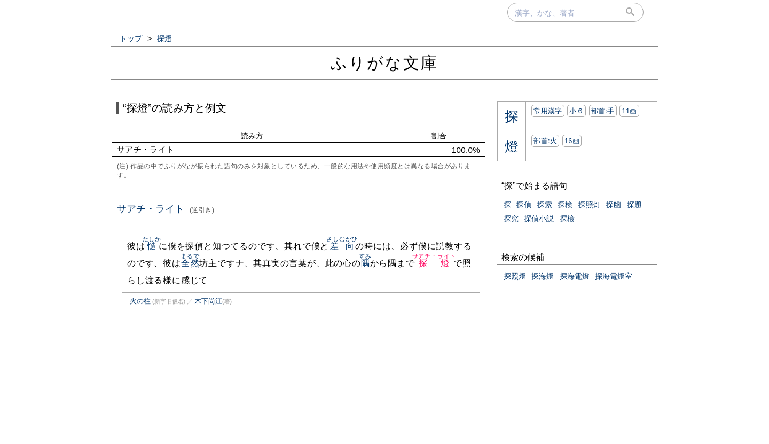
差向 (342, 246)
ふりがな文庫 (384, 63)
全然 (190, 263)
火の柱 (140, 301)
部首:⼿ (603, 111)
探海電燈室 (613, 276)
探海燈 (542, 276)
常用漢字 (547, 111)
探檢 (567, 218)
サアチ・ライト (166, 209)
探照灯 (589, 204)
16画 (571, 141)
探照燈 (515, 276)
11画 (629, 111)
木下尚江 (208, 301)
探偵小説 (539, 218)
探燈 (434, 263)
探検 (565, 204)
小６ (576, 111)
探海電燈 (575, 276)
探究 (511, 218)
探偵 (523, 204)
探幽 (613, 204)
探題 (634, 204)
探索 (544, 204)
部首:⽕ (545, 141)
